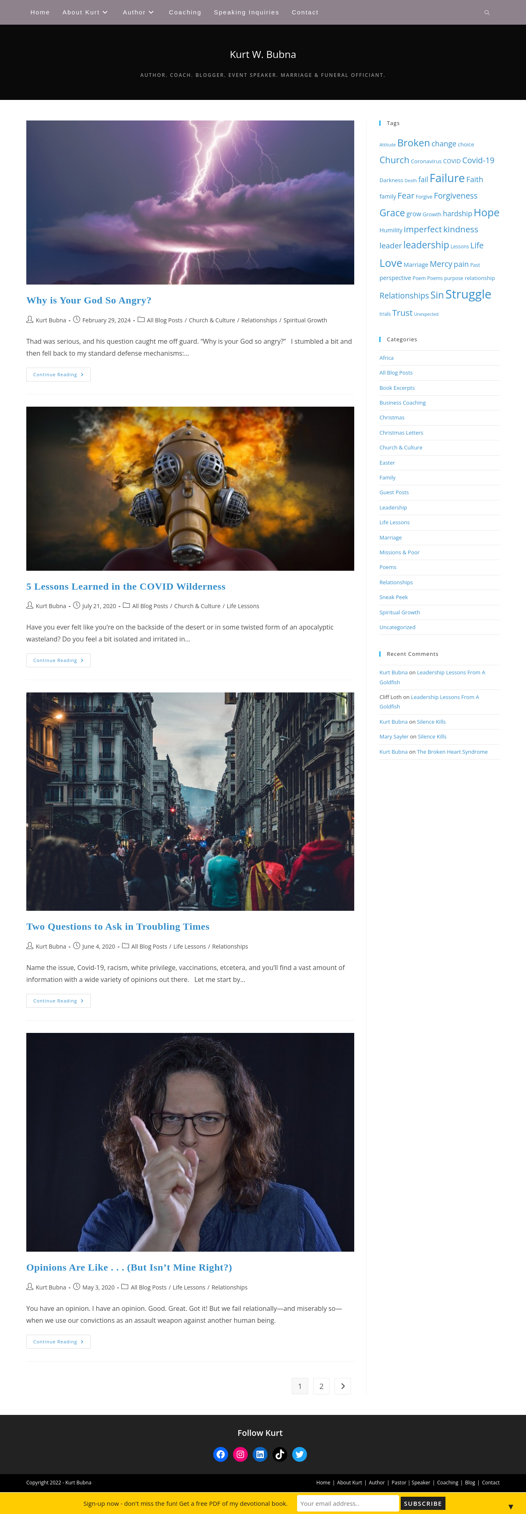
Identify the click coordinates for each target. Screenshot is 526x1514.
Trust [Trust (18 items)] (402, 312)
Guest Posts (394, 492)
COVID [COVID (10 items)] (452, 161)
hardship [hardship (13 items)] (457, 213)
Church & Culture (212, 320)
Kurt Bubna (51, 320)
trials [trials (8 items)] (385, 313)
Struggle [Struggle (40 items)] (468, 294)
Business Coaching (402, 402)
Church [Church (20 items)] (394, 160)
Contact (491, 1482)
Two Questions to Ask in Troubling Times (118, 926)
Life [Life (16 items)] (477, 245)
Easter (387, 462)
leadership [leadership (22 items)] (427, 244)
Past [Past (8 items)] (475, 265)
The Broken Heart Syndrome (452, 751)
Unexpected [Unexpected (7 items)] (426, 314)
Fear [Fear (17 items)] (405, 195)
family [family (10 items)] (387, 196)
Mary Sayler (393, 736)
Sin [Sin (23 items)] (437, 294)
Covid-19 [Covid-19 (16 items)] (478, 160)
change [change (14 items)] (444, 143)
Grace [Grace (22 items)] (392, 212)
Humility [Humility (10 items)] (390, 230)
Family (387, 477)
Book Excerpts (397, 387)
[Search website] (487, 13)
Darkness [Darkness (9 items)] (391, 180)
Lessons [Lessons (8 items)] (460, 246)
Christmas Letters (401, 432)
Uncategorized (397, 627)
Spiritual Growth (305, 320)
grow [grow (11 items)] (413, 214)
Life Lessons (243, 606)
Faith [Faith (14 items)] (474, 179)
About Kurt (349, 1482)
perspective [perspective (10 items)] (395, 278)
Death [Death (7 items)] (411, 180)
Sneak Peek (393, 597)
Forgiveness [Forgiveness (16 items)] (456, 195)
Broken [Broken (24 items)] (413, 142)
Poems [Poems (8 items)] (435, 278)
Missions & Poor (399, 552)
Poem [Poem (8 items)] (419, 278)
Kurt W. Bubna (263, 54)
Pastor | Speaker (411, 1482)
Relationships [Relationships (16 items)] (404, 295)
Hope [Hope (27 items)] (487, 212)
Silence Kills (431, 721)
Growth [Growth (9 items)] (431, 214)
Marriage (390, 537)
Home (323, 1482)
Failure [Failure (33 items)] (447, 177)
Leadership (393, 507)
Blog (470, 1482)
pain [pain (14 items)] (461, 264)
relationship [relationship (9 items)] (480, 278)
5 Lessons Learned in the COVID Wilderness (126, 586)
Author (377, 1482)
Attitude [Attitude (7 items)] (387, 145)
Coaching (447, 1482)
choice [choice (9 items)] (466, 144)
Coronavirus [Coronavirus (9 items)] (426, 161)
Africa (386, 357)
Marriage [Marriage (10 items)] (416, 265)
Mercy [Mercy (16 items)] (441, 263)
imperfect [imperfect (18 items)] (423, 229)
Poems (387, 567)
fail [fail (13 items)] (423, 179)
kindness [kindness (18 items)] (460, 229)
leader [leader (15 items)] (390, 245)
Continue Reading (62, 376)
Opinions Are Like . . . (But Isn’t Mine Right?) (129, 1267)
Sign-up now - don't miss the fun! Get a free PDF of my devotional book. (187, 1503)
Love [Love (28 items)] (390, 263)
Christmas (391, 417)
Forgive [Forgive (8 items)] (424, 196)
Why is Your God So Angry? (89, 300)
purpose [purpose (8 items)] (454, 278)
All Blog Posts (165, 320)
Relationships (259, 320)
